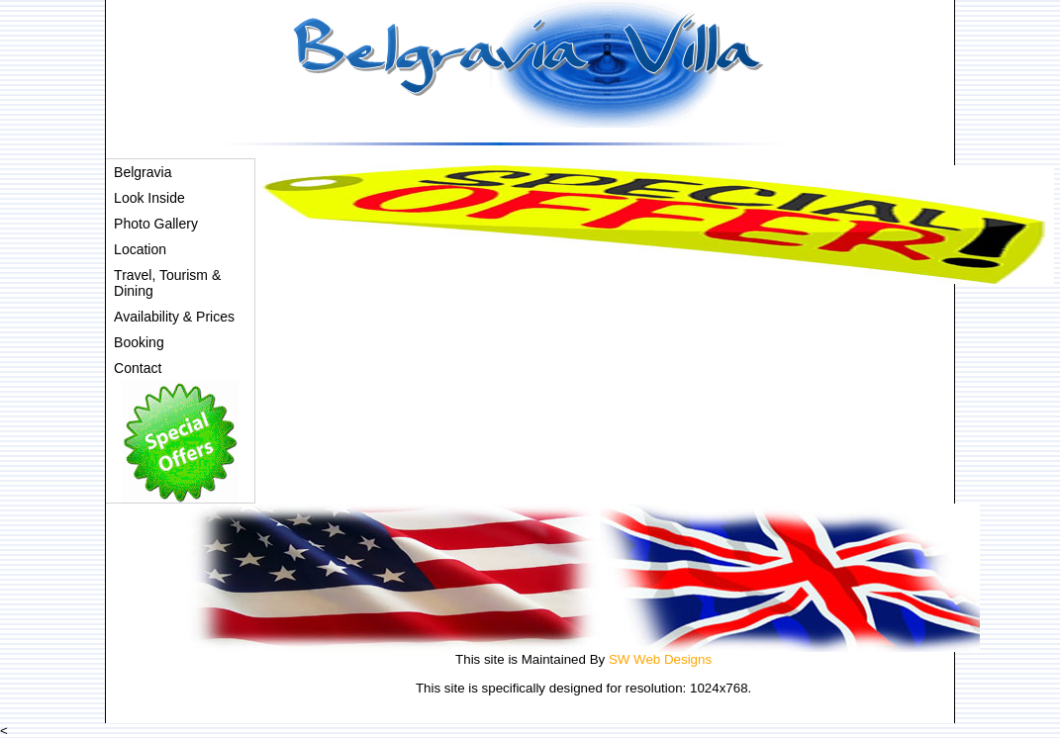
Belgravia (142, 172)
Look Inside (149, 198)
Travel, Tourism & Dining (167, 283)
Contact (137, 368)
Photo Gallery (156, 223)
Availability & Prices (174, 316)
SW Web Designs (660, 659)
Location (140, 249)
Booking (139, 342)
